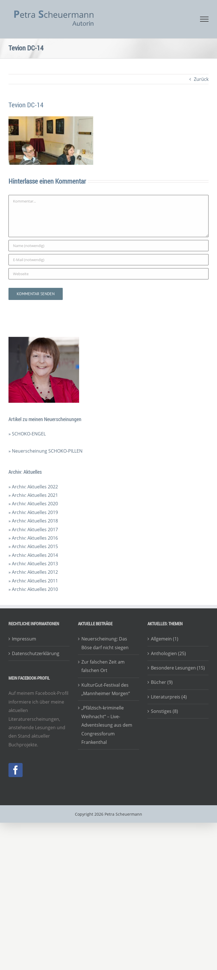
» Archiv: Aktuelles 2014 (33, 555)
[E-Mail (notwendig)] (108, 259)
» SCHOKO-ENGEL (27, 434)
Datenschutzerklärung (35, 653)
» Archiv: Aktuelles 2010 (33, 589)
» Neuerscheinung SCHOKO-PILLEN (45, 451)
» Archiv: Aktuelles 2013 (33, 563)
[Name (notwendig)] (108, 245)
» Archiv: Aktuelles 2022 (33, 487)
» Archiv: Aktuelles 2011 (33, 581)
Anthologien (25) (168, 653)
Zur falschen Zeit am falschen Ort (103, 666)
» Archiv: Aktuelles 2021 (33, 495)
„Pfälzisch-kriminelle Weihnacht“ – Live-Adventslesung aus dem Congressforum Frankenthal (106, 725)
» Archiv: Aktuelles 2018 (33, 521)
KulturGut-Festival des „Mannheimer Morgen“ (105, 689)
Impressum (24, 639)
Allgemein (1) (164, 639)
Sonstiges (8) (164, 711)
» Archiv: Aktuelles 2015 (33, 546)
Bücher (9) (162, 682)
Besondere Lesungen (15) (178, 668)
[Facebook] (15, 770)
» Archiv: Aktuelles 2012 (33, 572)
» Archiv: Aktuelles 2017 (33, 529)
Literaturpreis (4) (169, 697)
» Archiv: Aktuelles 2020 (33, 503)
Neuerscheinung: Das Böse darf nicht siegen (105, 643)
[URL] (108, 273)
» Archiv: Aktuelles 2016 (33, 538)
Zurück (201, 79)
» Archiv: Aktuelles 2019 (33, 512)
